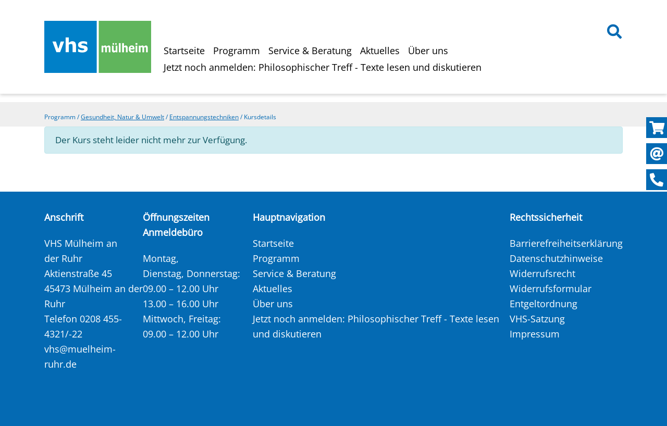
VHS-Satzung (537, 318)
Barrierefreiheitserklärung (566, 243)
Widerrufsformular (550, 288)
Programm (236, 50)
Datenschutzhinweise (556, 258)
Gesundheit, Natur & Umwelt (122, 116)
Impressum (535, 334)
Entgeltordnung (543, 303)
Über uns (428, 50)
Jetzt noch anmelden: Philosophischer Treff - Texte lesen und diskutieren (322, 67)
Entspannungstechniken (204, 116)
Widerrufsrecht (542, 273)
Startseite (184, 50)
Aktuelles (380, 50)
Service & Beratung (310, 50)
